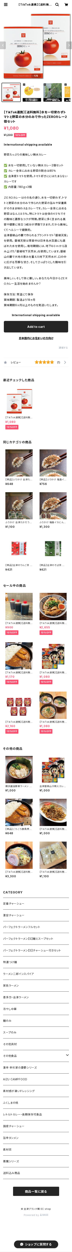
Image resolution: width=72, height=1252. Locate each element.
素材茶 (7, 1149)
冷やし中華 (10, 1009)
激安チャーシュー (13, 915)
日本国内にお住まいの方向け (36, 338)
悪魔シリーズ (11, 1161)
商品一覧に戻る (36, 1191)
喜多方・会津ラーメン (16, 997)
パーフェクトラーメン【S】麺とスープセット (28, 938)
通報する (63, 347)
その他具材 (10, 1044)
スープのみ (10, 1032)
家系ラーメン (11, 985)
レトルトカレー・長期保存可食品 (22, 1114)
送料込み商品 (11, 1173)
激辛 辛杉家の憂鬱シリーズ (20, 1067)
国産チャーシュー (13, 1126)
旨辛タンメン (11, 1137)
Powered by (36, 1215)
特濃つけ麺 (10, 962)
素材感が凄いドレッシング (19, 1091)
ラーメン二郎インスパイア (18, 973)
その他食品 (10, 1055)
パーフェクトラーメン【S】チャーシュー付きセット (32, 950)
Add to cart (36, 327)
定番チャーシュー (13, 903)
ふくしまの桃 (10, 1102)
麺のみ (7, 1020)
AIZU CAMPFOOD (15, 1079)
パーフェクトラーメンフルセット (21, 927)
